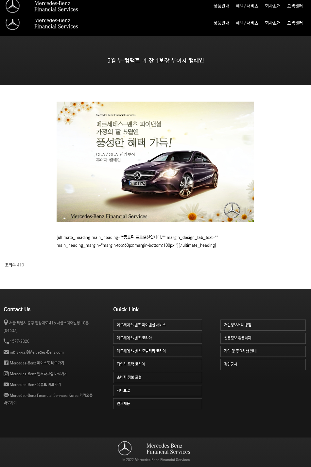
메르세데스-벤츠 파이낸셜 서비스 (159, 324)
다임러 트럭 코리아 (159, 363)
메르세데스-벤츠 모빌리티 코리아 (159, 350)
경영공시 (265, 363)
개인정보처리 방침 (265, 324)
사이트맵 (247, 5)
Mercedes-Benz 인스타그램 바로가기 (38, 373)
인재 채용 (268, 5)
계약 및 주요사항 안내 (265, 350)
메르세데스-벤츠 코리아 (159, 337)
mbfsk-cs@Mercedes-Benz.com (37, 352)
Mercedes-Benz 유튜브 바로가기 (35, 384)
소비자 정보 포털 (293, 5)
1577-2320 (19, 341)
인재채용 (159, 403)
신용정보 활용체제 (265, 337)
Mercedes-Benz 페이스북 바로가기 (37, 362)
